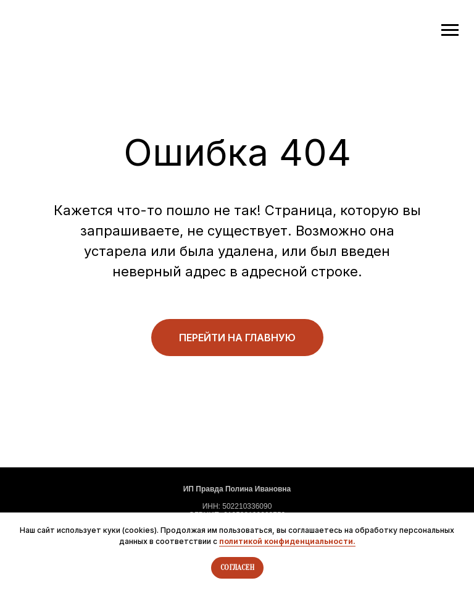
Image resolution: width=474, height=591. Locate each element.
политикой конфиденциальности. (287, 541)
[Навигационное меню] (450, 30)
